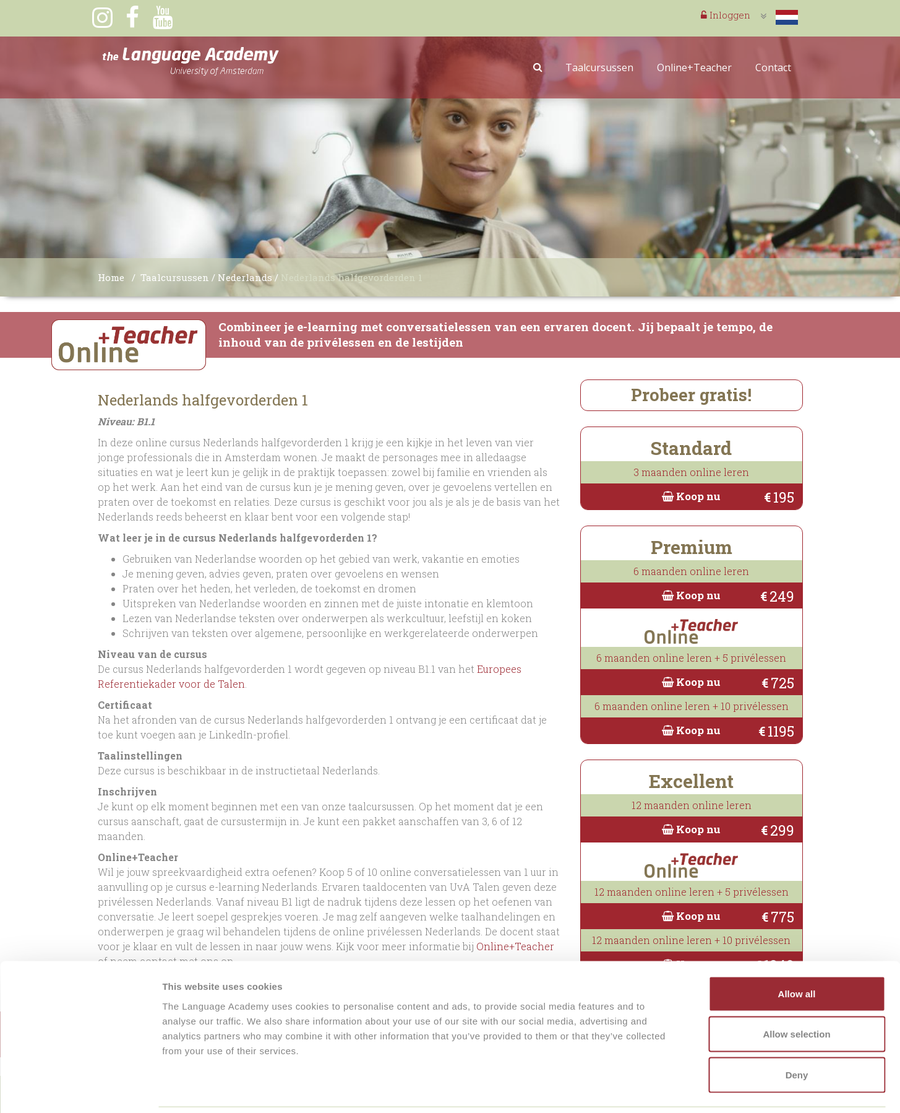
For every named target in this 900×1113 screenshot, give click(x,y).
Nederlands (245, 277)
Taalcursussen (599, 67)
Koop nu (691, 496)
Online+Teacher (694, 67)
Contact (773, 67)
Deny (797, 1031)
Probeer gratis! (691, 394)
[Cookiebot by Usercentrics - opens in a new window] (80, 1089)
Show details (649, 1088)
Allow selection (796, 991)
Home (111, 277)
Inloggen (725, 15)
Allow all (797, 950)
